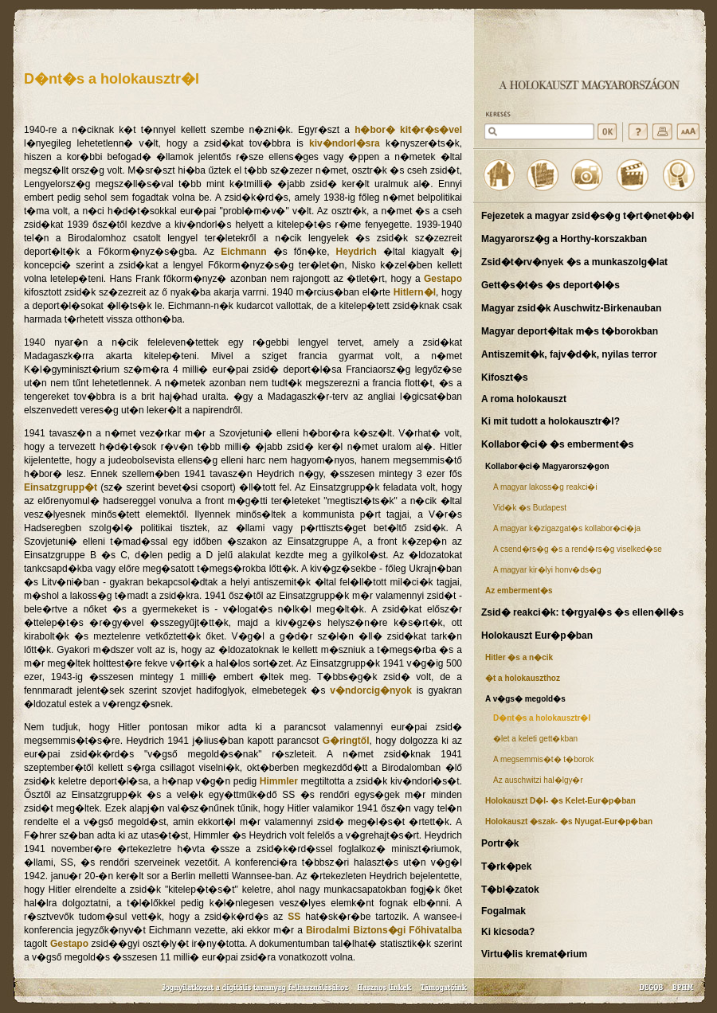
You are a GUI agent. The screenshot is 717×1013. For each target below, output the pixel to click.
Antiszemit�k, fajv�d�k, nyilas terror (569, 354)
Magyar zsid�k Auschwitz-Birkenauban (571, 308)
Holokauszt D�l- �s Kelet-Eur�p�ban (560, 800)
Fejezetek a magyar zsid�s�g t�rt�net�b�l (587, 215)
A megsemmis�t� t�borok (543, 759)
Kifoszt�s (504, 377)
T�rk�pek (506, 866)
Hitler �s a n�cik (519, 657)
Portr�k (500, 843)
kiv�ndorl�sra (344, 143)
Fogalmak (503, 911)
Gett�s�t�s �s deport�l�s (550, 285)
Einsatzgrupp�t (60, 487)
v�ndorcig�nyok (371, 690)
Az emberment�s (518, 590)
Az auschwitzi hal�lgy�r (538, 780)
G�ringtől (346, 740)
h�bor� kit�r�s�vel (408, 129)
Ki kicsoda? (508, 931)
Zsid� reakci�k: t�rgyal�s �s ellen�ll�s (582, 612)
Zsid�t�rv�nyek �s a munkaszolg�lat (574, 262)
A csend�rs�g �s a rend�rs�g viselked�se (577, 549)
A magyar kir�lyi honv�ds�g (547, 569)
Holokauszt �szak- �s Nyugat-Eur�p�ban (568, 821)
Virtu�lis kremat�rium (534, 954)
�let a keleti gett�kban (535, 738)
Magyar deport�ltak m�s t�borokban (569, 331)
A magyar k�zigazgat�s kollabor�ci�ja (567, 528)
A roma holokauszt (523, 399)
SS (294, 916)
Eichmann (243, 251)
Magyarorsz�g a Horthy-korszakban (564, 238)
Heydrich (356, 251)
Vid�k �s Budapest (529, 507)
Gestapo (443, 278)
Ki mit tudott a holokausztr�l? (550, 421)
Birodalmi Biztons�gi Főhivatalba (384, 930)
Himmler (279, 781)
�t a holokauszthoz (522, 678)
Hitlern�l (415, 292)
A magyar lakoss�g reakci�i (545, 487)
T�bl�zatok (510, 889)
